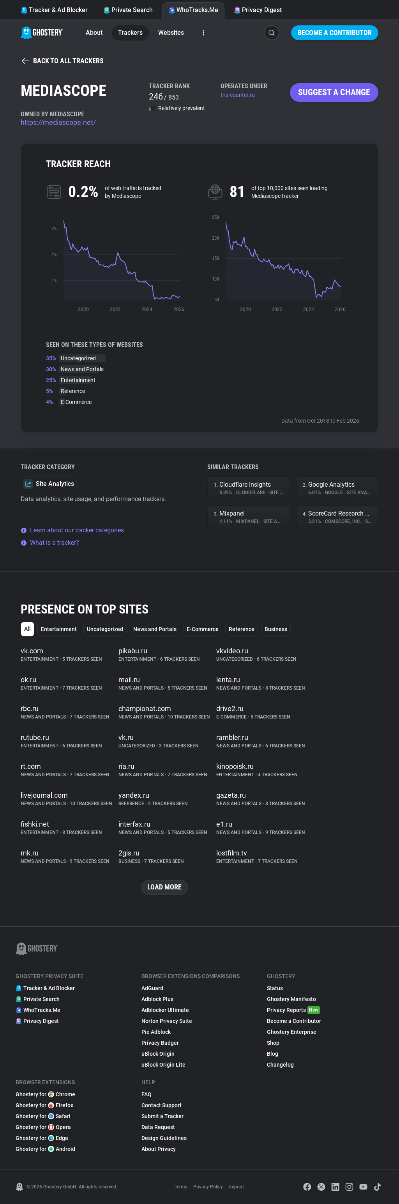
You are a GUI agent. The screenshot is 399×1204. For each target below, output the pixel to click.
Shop (273, 1043)
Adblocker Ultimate (165, 1010)
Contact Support (161, 1105)
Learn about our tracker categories (72, 530)
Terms (181, 1187)
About (94, 32)
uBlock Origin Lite (163, 1065)
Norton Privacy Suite (166, 1021)
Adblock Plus (157, 999)
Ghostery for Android (45, 1149)
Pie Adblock (156, 1032)
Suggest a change (334, 92)
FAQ (146, 1094)
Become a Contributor (335, 32)
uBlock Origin (158, 1054)
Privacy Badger (160, 1043)
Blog (272, 1054)
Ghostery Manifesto (291, 999)
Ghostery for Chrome (45, 1094)
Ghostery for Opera (43, 1127)
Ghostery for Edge (42, 1138)
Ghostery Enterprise (291, 1032)
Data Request (158, 1127)
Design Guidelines (164, 1138)
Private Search (128, 10)
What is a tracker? (50, 542)
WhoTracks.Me (193, 10)
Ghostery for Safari (43, 1116)
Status (275, 988)
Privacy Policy (208, 1187)
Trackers (130, 32)
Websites (171, 32)
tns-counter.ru (238, 95)
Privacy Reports (293, 1010)
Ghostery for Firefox (44, 1105)
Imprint (236, 1187)
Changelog (280, 1065)
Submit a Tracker (162, 1116)
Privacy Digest (258, 10)
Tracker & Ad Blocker (54, 10)
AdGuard (152, 988)
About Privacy (158, 1149)
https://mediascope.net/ (58, 122)
